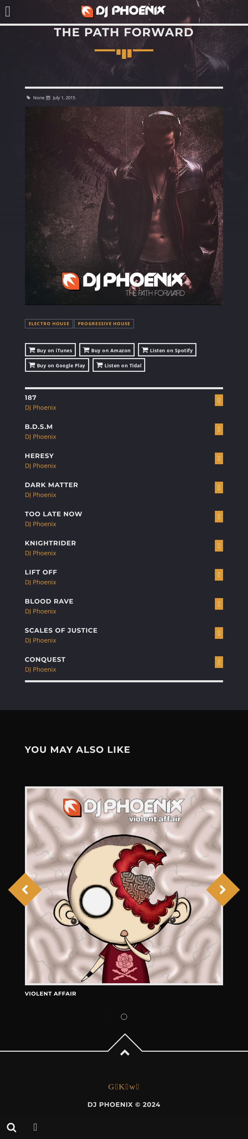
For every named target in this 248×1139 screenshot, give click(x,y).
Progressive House (104, 324)
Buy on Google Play (57, 365)
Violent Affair (51, 994)
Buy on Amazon (107, 350)
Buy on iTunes (50, 350)
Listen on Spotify (167, 350)
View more (124, 885)
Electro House (49, 324)
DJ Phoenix (40, 407)
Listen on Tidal (119, 365)
